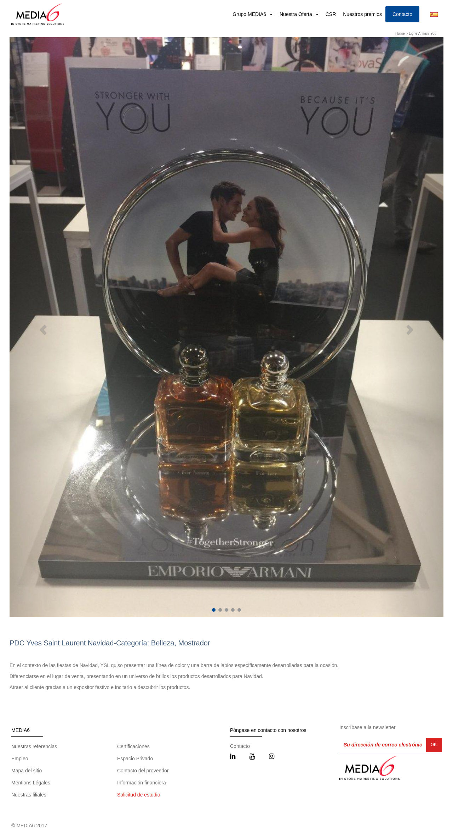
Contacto (402, 14)
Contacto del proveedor (143, 770)
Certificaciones (133, 746)
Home (400, 33)
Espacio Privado (135, 758)
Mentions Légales (30, 782)
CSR (331, 14)
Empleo (19, 758)
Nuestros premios (362, 14)
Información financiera (141, 782)
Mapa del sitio (26, 770)
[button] (42, 327)
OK (434, 744)
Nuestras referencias (34, 746)
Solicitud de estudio (138, 795)
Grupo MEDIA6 (250, 14)
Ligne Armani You (422, 33)
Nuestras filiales (28, 795)
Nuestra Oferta (297, 14)
